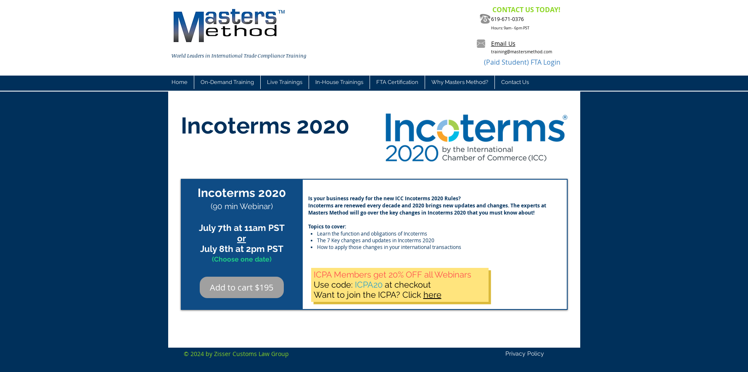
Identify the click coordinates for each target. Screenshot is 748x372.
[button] (284, 82)
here (432, 295)
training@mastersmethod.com (521, 52)
